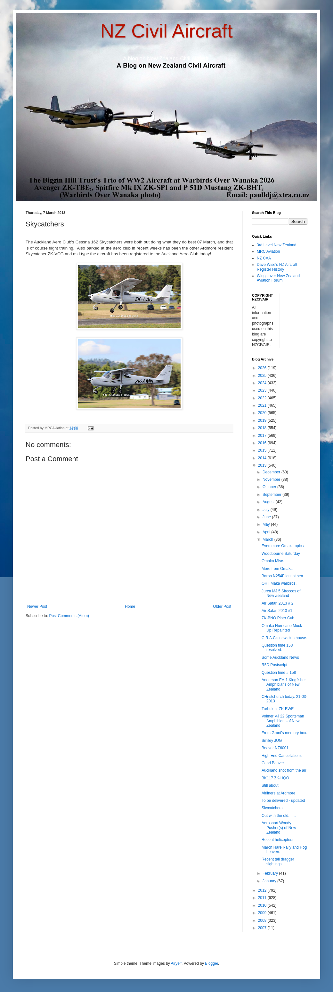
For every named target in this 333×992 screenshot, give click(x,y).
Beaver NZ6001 (275, 748)
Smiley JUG (272, 740)
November (272, 479)
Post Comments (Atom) (69, 616)
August (269, 502)
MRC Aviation (268, 251)
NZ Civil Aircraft (166, 31)
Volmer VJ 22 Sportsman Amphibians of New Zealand (283, 721)
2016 (263, 443)
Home (130, 606)
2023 (263, 390)
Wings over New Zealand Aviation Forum (278, 278)
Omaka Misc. (273, 561)
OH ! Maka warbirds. (279, 583)
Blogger (211, 963)
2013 (263, 465)
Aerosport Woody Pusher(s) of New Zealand (279, 828)
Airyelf (176, 963)
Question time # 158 (279, 672)
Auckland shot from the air (284, 770)
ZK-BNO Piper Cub (278, 618)
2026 (263, 368)
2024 (263, 383)
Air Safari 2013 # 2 (277, 603)
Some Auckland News (280, 657)
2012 (263, 890)
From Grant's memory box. (284, 733)
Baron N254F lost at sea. (283, 576)
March (268, 539)
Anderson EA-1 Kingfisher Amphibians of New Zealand (284, 684)
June (267, 517)
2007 (263, 928)
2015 (263, 450)
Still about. (271, 785)
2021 (263, 405)
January (270, 881)
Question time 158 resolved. (277, 647)
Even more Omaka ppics (283, 546)
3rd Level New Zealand (276, 245)
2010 (263, 905)
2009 (263, 913)
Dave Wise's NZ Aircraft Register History (277, 266)
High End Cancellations (282, 755)
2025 (263, 375)
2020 (263, 413)
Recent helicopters (277, 839)
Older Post (222, 606)
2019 (263, 420)
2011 (263, 897)
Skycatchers (272, 808)
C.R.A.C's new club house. (284, 638)
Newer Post (37, 606)
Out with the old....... (279, 815)
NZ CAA (264, 258)
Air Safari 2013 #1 (277, 610)
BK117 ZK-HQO (275, 778)
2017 (263, 435)
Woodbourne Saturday (281, 553)
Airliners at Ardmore (278, 793)
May (267, 524)
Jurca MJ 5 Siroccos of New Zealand (281, 593)
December (272, 472)
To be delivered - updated (283, 800)
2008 (263, 920)
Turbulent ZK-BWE (278, 709)
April (267, 532)
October (270, 487)
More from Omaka (277, 568)
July (267, 509)
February (271, 873)
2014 (263, 458)
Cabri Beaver (273, 763)
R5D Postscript (274, 665)
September (272, 494)
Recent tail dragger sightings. (278, 861)
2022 (263, 398)
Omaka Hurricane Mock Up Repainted (282, 627)
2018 (263, 428)
